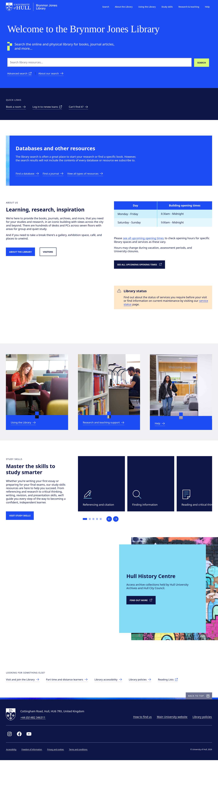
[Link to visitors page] (54, 260)
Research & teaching (187, 6)
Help (206, 6)
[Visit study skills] (23, 531)
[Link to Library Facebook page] (20, 761)
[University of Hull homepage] (33, 7)
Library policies (200, 744)
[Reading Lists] (178, 704)
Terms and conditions (79, 776)
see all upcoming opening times (144, 247)
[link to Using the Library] (25, 434)
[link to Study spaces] (18, 109)
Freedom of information (33, 776)
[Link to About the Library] (24, 260)
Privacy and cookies (56, 776)
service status (138, 314)
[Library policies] (149, 704)
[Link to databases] (29, 180)
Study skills (165, 6)
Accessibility (12, 776)
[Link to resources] (90, 180)
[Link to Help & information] (161, 436)
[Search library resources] (201, 62)
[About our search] (53, 74)
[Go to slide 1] (86, 535)
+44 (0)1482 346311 (34, 744)
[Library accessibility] (116, 704)
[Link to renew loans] (51, 109)
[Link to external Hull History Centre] (143, 618)
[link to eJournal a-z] (56, 180)
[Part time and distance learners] (72, 704)
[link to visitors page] (25, 704)
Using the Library (145, 6)
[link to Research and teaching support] (106, 434)
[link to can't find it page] (83, 109)
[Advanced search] (20, 74)
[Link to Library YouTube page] (30, 761)
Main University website (171, 744)
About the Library (122, 6)
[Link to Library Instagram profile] (11, 761)
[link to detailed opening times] (144, 273)
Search (104, 6)
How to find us (141, 744)
